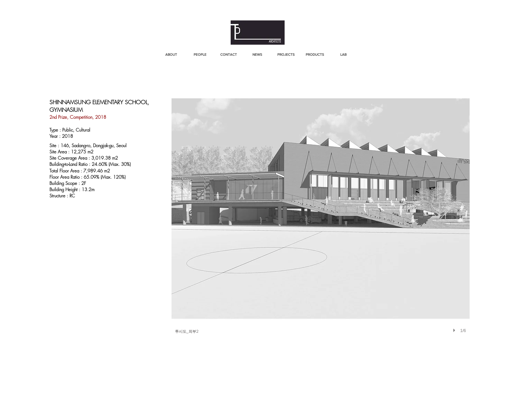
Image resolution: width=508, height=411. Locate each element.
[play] (455, 330)
